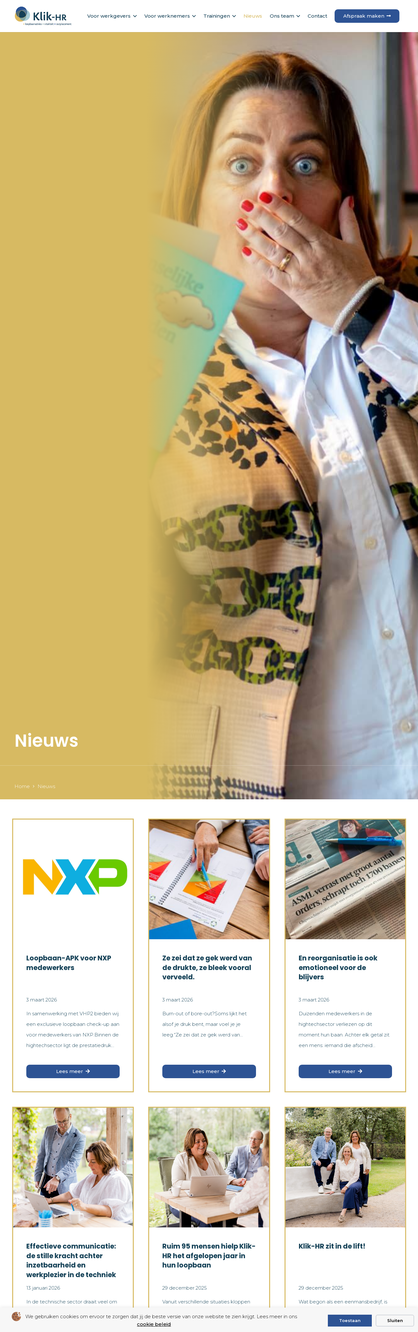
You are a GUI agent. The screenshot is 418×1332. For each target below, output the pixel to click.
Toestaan (350, 1320)
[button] (133, 16)
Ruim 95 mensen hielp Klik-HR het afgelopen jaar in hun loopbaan (209, 1256)
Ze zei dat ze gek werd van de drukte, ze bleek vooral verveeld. (207, 967)
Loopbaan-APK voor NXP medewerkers (68, 962)
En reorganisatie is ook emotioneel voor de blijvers (337, 967)
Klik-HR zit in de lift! (331, 1246)
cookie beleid (154, 1324)
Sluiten (395, 1320)
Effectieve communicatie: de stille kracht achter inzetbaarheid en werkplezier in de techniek (71, 1260)
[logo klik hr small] (43, 16)
